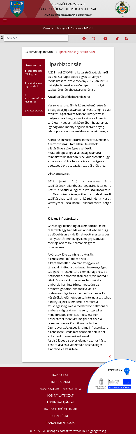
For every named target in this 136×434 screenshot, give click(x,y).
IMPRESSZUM (60, 382)
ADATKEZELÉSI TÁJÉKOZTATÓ (60, 389)
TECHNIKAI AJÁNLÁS (60, 402)
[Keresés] (36, 38)
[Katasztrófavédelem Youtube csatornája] (105, 38)
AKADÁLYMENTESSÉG (60, 423)
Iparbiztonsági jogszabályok (33, 85)
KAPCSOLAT (60, 375)
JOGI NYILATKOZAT (60, 395)
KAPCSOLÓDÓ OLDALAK (60, 409)
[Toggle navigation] (5, 21)
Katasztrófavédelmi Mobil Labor (35, 98)
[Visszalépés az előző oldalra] (110, 357)
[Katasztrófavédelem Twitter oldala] (117, 38)
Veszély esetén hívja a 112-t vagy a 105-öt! (68, 28)
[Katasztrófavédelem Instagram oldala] (93, 38)
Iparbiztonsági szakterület (77, 52)
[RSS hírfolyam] (126, 38)
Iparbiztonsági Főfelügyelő (33, 72)
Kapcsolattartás (34, 110)
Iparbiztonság (66, 64)
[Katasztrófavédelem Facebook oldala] (84, 38)
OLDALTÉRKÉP (60, 416)
